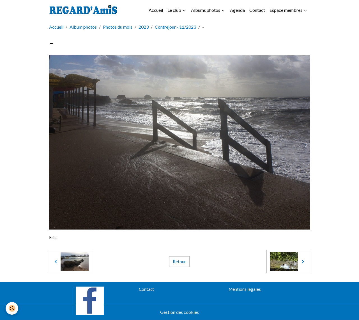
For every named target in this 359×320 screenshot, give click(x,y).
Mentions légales (245, 289)
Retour (179, 261)
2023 (144, 26)
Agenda (237, 10)
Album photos (83, 26)
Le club (174, 10)
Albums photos (206, 10)
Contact (257, 10)
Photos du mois (117, 26)
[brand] (84, 10)
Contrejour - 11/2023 (175, 26)
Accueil (156, 10)
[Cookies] (12, 308)
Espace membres (286, 10)
